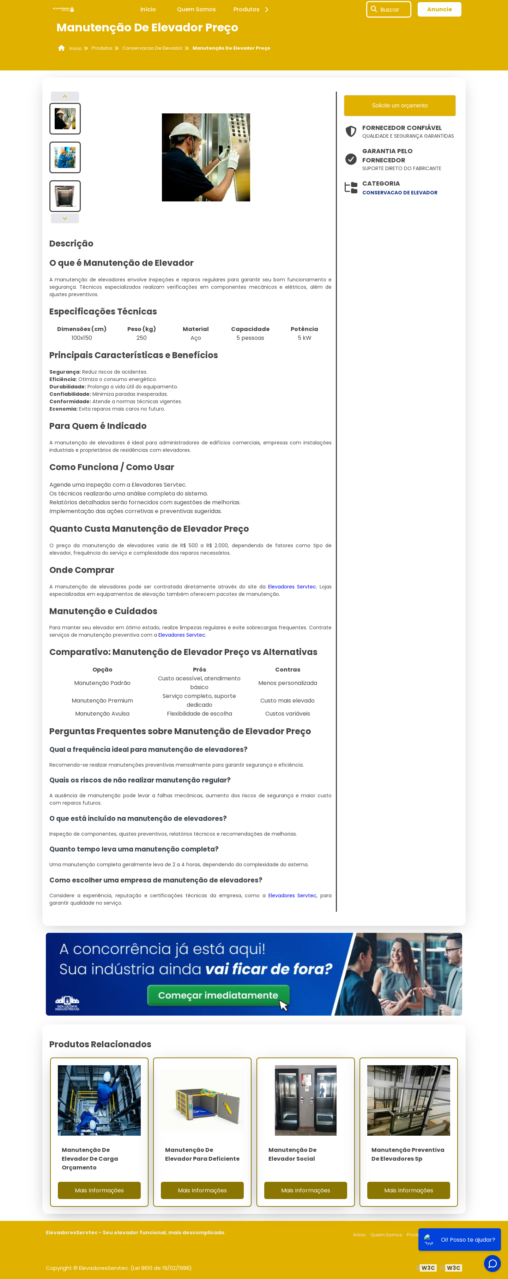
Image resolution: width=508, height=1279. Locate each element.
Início (148, 9)
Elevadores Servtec (292, 586)
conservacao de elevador (399, 192)
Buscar (389, 9)
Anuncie (439, 9)
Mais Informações (99, 1190)
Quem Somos (196, 9)
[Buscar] (374, 9)
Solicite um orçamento (400, 105)
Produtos (252, 9)
